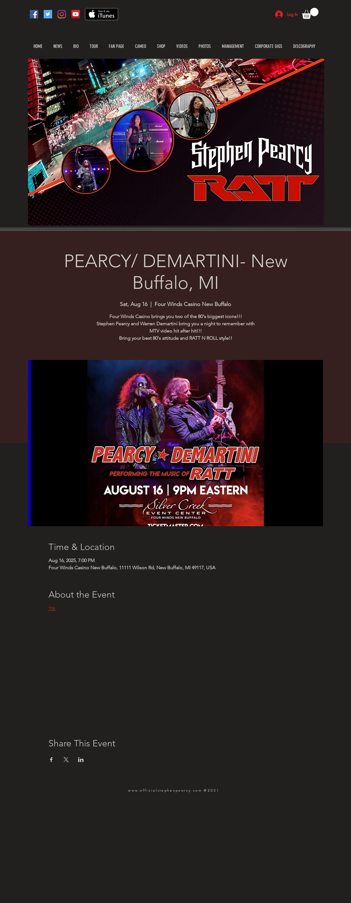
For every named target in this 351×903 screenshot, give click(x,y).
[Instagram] (62, 14)
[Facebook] (34, 14)
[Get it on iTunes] (101, 14)
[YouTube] (75, 14)
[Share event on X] (66, 759)
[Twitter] (48, 14)
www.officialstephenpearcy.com (165, 790)
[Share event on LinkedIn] (81, 759)
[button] (310, 13)
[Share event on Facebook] (51, 759)
